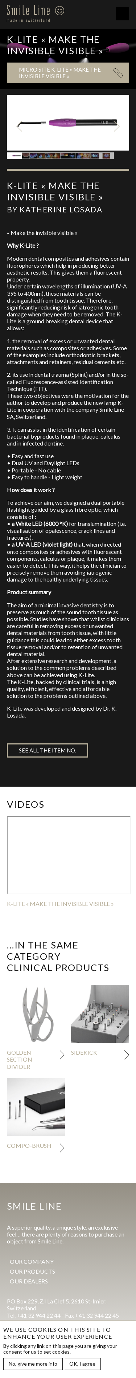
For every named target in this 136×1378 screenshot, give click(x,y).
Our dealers (29, 1281)
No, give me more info (33, 1364)
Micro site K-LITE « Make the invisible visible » (60, 72)
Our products (32, 1271)
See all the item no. (47, 750)
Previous (19, 126)
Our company (32, 1261)
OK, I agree (82, 1364)
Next (116, 126)
